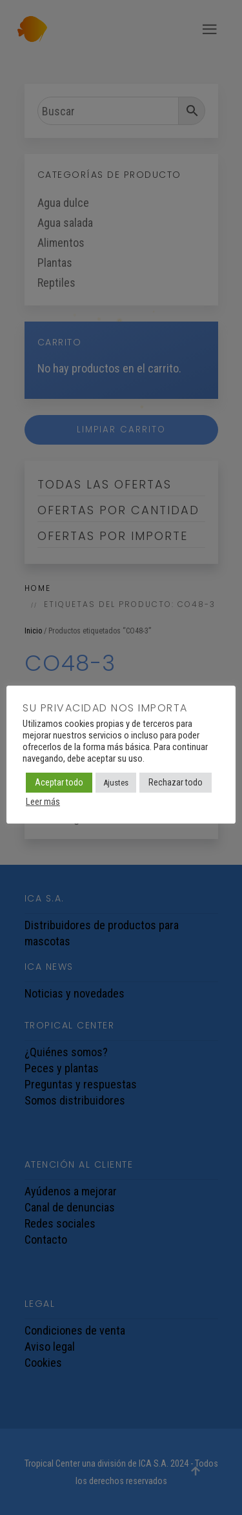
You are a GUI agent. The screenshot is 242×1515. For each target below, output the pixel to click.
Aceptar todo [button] (59, 782)
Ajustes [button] (115, 782)
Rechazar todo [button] (175, 782)
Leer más (43, 801)
